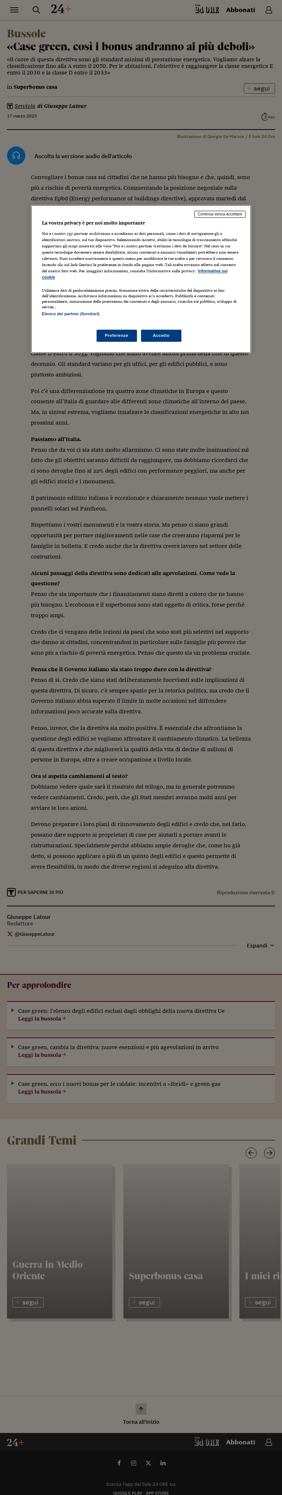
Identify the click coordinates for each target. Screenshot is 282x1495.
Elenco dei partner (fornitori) (71, 314)
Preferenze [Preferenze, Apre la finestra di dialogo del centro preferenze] (117, 335)
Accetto (161, 335)
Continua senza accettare (220, 214)
